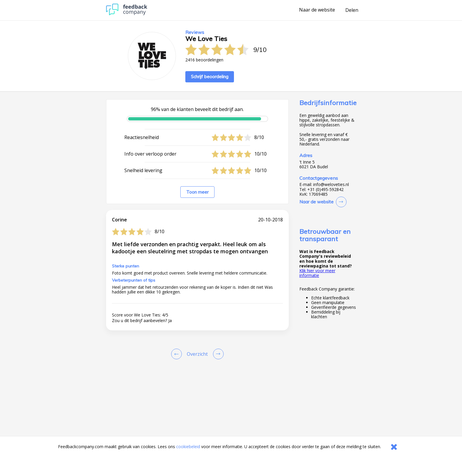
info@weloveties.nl (331, 184)
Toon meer (197, 192)
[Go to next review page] (217, 354)
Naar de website (317, 10)
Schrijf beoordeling (209, 76)
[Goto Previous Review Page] (177, 354)
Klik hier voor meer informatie (317, 273)
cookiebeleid (188, 446)
